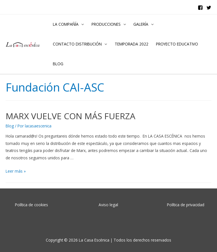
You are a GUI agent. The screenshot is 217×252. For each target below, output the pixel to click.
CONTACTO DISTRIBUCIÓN (77, 44)
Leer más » (16, 171)
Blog (10, 126)
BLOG (58, 63)
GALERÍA (140, 24)
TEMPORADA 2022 (131, 44)
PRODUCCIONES (106, 24)
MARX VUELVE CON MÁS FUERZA (70, 116)
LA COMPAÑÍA (66, 24)
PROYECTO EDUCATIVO (177, 44)
